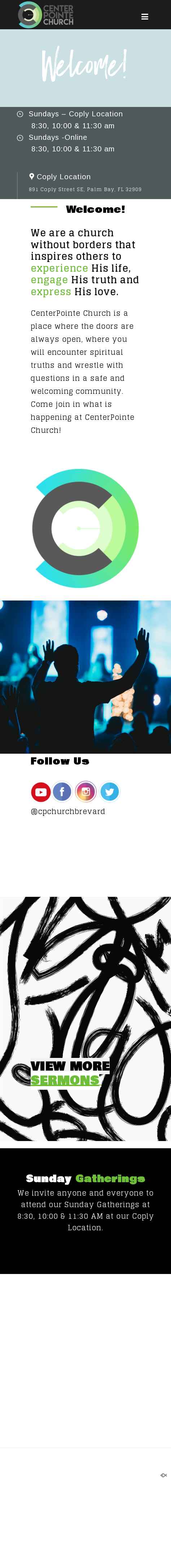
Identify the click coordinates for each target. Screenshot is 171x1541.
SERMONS (65, 1080)
